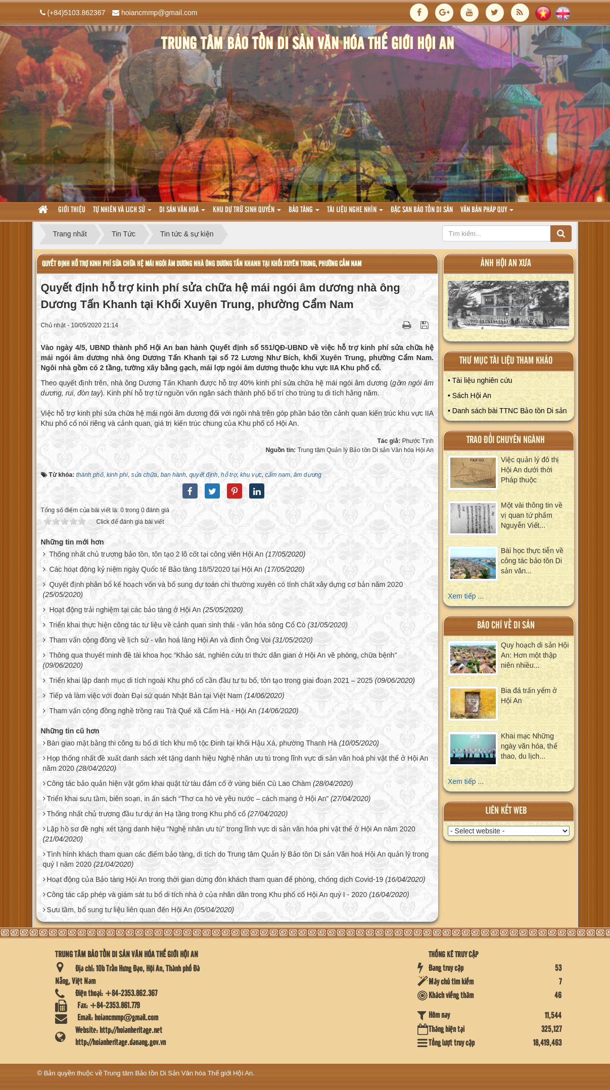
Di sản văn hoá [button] (182, 213)
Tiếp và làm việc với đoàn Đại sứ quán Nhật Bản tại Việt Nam (145, 695)
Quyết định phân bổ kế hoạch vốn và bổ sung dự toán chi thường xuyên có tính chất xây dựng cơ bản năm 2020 (226, 584)
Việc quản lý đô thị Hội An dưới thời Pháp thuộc (530, 470)
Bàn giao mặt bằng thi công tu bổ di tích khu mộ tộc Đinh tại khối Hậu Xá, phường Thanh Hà (191, 743)
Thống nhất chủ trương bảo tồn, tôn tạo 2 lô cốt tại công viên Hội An (156, 554)
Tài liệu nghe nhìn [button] (355, 213)
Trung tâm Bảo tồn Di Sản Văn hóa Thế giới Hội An (178, 1073)
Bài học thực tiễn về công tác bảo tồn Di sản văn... (532, 561)
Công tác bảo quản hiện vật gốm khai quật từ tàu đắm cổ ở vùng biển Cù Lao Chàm (178, 783)
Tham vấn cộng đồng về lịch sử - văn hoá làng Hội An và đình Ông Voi (159, 640)
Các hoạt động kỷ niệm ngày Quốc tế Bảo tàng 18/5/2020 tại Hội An (155, 569)
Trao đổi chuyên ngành (505, 440)
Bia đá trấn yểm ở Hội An (529, 695)
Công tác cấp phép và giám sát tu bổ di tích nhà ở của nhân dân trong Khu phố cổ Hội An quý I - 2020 (206, 894)
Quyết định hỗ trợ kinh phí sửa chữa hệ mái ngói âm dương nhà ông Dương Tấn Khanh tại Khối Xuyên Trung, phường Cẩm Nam (201, 264)
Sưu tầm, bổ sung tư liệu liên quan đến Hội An (119, 910)
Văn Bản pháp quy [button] (486, 213)
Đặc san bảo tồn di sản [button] (422, 210)
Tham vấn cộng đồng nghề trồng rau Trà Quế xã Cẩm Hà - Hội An (152, 711)
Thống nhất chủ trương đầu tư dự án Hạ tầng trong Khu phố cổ (146, 814)
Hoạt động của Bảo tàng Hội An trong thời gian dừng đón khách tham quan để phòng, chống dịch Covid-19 (214, 879)
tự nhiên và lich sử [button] (122, 213)
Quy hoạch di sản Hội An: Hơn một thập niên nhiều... (535, 655)
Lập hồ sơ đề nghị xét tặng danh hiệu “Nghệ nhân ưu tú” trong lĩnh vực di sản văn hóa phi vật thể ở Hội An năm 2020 (230, 829)
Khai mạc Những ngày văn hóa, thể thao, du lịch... (529, 746)
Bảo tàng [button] (304, 213)
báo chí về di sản (506, 625)
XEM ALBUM (509, 307)
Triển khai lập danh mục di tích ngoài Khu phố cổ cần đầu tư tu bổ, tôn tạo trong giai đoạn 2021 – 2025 (211, 680)
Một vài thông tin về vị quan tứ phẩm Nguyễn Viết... (531, 515)
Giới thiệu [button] (71, 210)
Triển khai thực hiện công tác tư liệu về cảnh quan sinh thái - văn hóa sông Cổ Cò (177, 625)
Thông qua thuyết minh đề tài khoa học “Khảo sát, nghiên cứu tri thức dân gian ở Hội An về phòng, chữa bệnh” (223, 655)
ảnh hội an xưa (506, 263)
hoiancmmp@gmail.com (159, 13)
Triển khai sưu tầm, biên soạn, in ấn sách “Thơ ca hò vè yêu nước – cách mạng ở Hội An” (187, 799)
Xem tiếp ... (466, 596)
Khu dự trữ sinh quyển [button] (247, 213)
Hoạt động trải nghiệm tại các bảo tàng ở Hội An (125, 610)
